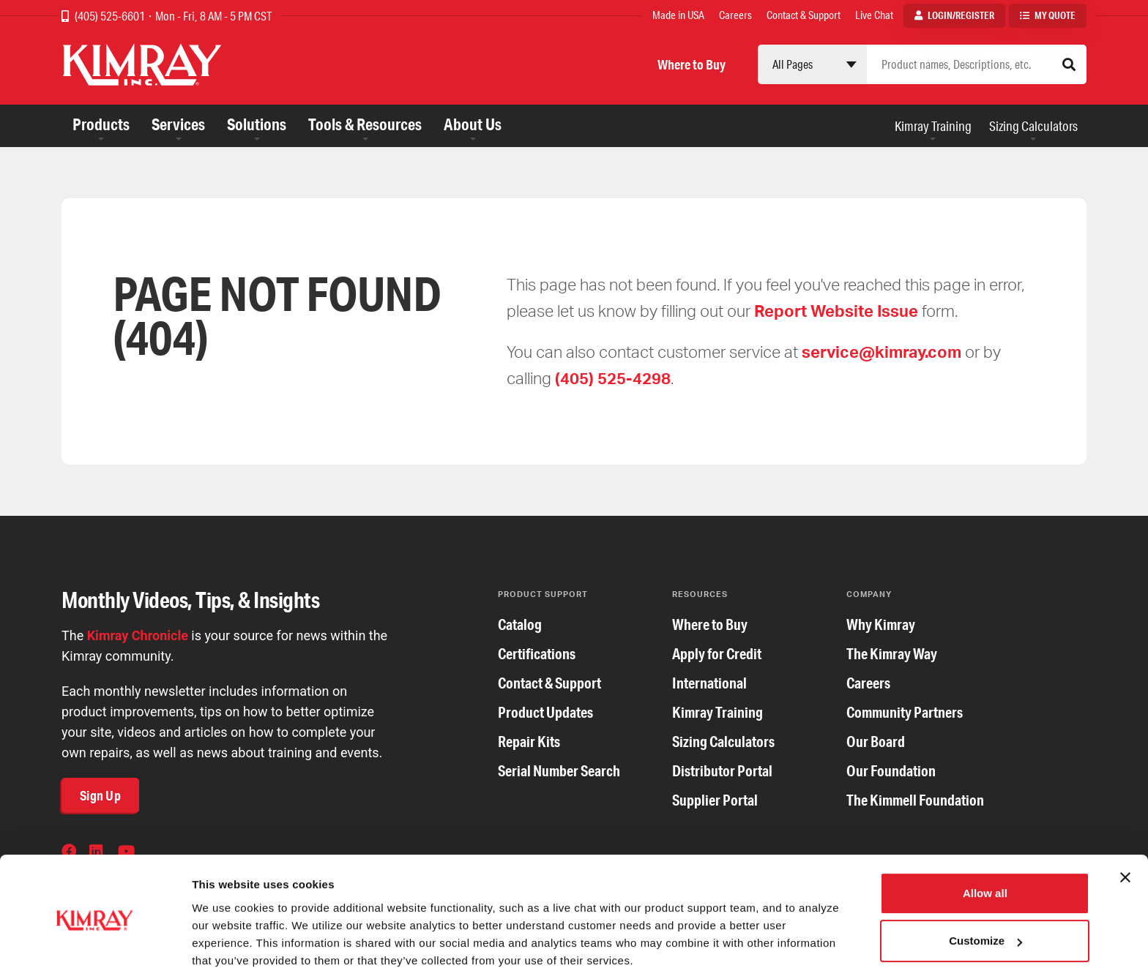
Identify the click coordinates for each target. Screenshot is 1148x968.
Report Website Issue (836, 310)
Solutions (256, 124)
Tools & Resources (365, 124)
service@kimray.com (881, 351)
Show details (226, 939)
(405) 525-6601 (111, 15)
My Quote (1055, 15)
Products (101, 124)
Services (178, 124)
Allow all (985, 831)
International (709, 683)
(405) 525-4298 (613, 378)
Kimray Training (933, 126)
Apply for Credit (716, 654)
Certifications (536, 654)
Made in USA (678, 15)
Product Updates (545, 712)
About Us (473, 124)
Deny (985, 927)
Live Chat (874, 15)
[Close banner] (1125, 816)
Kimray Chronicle (137, 635)
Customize (985, 879)
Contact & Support (803, 15)
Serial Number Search (559, 771)
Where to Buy (691, 64)
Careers (735, 15)
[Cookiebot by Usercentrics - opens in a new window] (95, 939)
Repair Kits (529, 741)
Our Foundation (891, 771)
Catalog (520, 624)
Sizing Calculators (1033, 126)
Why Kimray (880, 624)
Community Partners (904, 712)
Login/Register (961, 15)
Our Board (875, 741)
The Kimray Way (891, 654)
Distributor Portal (722, 771)
